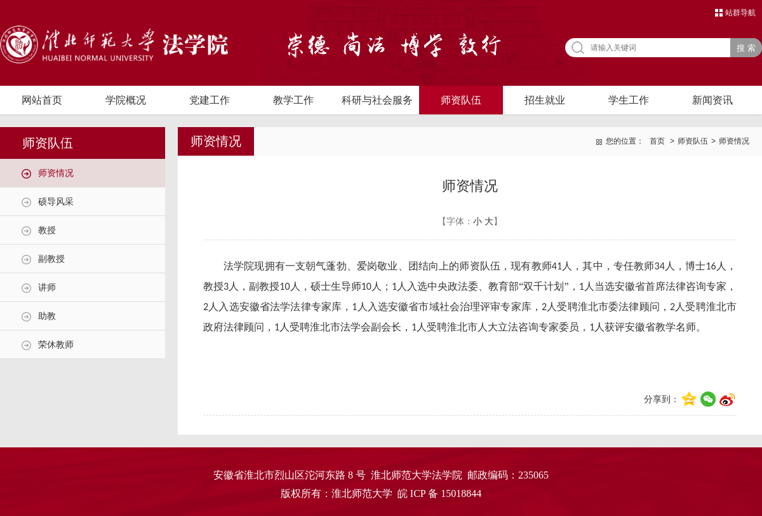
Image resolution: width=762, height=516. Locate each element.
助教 (47, 316)
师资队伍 (461, 100)
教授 (47, 230)
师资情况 (56, 173)
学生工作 (628, 100)
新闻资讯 (712, 100)
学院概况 (125, 100)
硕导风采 (56, 201)
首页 (657, 141)
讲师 (47, 287)
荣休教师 (56, 344)
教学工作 (293, 100)
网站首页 (42, 100)
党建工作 (209, 100)
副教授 (51, 259)
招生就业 (545, 100)
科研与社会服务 (377, 100)
